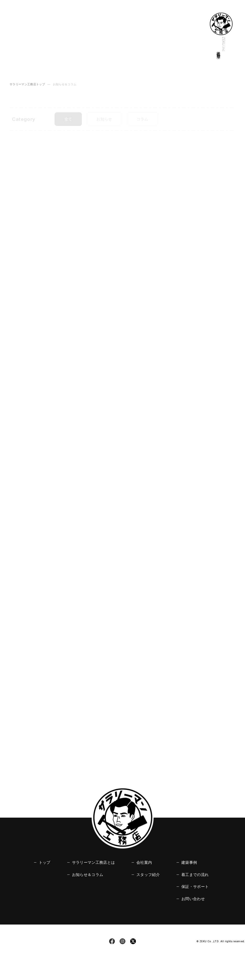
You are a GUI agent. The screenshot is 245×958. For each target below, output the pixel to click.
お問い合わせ (193, 899)
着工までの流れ (195, 875)
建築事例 (189, 862)
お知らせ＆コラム (87, 875)
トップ (44, 862)
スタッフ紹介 (148, 875)
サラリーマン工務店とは (93, 862)
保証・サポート (195, 887)
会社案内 (144, 862)
